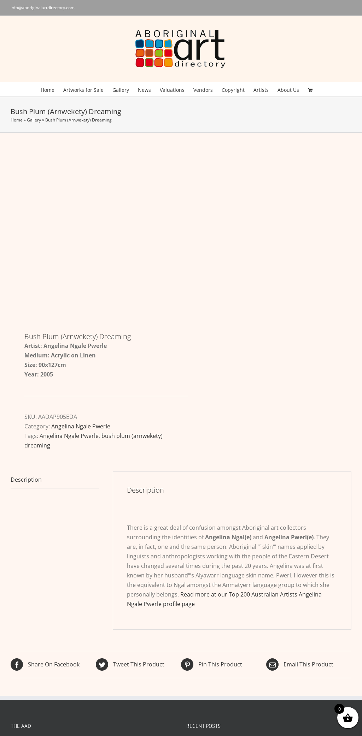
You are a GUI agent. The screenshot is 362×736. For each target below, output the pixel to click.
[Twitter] (252, 674)
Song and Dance (212, 661)
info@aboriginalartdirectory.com (43, 8)
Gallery (34, 120)
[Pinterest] (285, 674)
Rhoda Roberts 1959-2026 (225, 627)
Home (17, 120)
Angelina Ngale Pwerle (80, 291)
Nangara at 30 (209, 610)
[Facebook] (263, 674)
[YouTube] (274, 674)
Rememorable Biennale (222, 644)
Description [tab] (26, 345)
